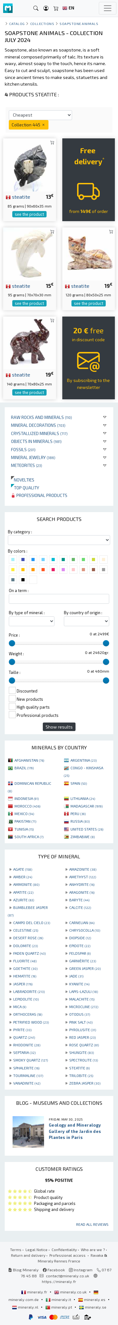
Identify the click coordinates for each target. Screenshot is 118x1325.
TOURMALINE (28, 1075)
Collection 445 (29, 124)
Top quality (25, 487)
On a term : (19, 590)
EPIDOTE (79, 945)
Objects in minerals (36, 441)
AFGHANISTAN (29, 760)
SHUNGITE (81, 1052)
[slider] (12, 643)
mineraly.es (92, 1299)
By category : (20, 531)
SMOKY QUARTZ (30, 1060)
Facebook (54, 1270)
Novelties (22, 479)
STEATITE (79, 1068)
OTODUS (79, 1014)
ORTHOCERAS (27, 1014)
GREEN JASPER (85, 968)
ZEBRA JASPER (84, 1083)
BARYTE (79, 900)
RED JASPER (82, 1037)
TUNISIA (24, 829)
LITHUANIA (82, 798)
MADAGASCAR (86, 806)
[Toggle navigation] (107, 8)
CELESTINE (25, 930)
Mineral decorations (38, 425)
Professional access (68, 1255)
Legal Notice (36, 1249)
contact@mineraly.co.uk (67, 1276)
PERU (78, 813)
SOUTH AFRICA (28, 836)
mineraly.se (92, 1307)
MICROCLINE (83, 1006)
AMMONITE (26, 884)
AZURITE (23, 900)
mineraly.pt (59, 1307)
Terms (15, 1249)
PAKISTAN (25, 821)
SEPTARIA (24, 1052)
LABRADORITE (29, 991)
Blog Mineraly (23, 1270)
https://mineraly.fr (59, 1281)
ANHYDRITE (81, 884)
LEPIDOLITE (26, 999)
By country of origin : (83, 612)
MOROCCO (27, 806)
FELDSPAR (80, 953)
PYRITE (22, 1029)
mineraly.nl (25, 1307)
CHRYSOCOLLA (84, 930)
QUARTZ (24, 1037)
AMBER (22, 876)
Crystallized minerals (39, 433)
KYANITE (79, 984)
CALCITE (80, 907)
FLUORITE (25, 961)
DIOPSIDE (80, 937)
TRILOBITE (81, 1075)
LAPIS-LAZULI (83, 991)
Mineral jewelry (33, 457)
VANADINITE (26, 1083)
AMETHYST (82, 876)
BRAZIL (24, 767)
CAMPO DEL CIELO (31, 922)
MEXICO (24, 813)
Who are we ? (93, 1249)
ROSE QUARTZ (84, 1045)
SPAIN (78, 783)
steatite (18, 196)
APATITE (23, 892)
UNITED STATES (86, 829)
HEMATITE (24, 976)
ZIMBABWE (82, 836)
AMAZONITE (82, 869)
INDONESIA (26, 798)
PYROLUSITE (82, 1029)
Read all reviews (92, 1224)
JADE (76, 976)
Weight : (16, 653)
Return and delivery (28, 1255)
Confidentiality (64, 1249)
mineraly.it (59, 1299)
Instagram (81, 1270)
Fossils (23, 449)
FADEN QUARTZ (29, 953)
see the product (29, 214)
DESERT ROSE (28, 937)
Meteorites (26, 465)
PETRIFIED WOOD (31, 1022)
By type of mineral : (27, 612)
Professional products (39, 495)
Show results (59, 726)
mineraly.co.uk (70, 1292)
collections (42, 23)
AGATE (22, 869)
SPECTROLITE (83, 1060)
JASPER (22, 984)
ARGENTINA (83, 760)
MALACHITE (81, 999)
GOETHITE (25, 968)
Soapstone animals (78, 23)
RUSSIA (80, 821)
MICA (19, 1006)
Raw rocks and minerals (41, 417)
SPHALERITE (26, 1068)
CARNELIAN (81, 922)
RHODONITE (26, 1045)
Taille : (14, 672)
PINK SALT (81, 1022)
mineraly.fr (34, 1292)
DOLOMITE (25, 945)
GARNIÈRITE (82, 961)
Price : (14, 635)
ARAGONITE (81, 892)
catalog (17, 23)
